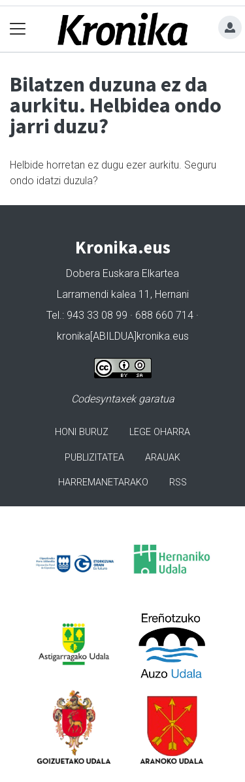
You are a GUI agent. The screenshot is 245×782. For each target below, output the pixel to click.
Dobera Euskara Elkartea (122, 273)
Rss (178, 482)
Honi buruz (81, 432)
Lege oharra (159, 432)
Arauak (162, 457)
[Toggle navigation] (18, 29)
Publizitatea (94, 457)
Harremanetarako (103, 482)
